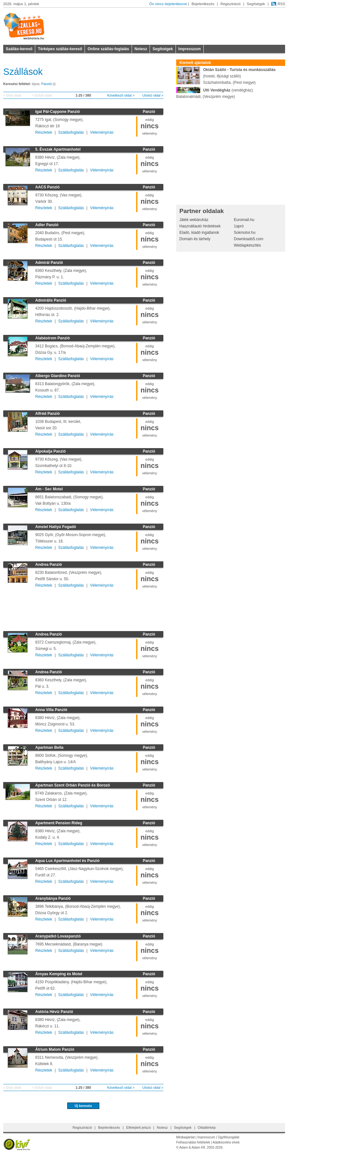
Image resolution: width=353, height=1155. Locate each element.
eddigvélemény (150, 126)
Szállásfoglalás (71, 132)
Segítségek (256, 4)
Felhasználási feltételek (193, 1142)
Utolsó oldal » (153, 95)
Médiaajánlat (185, 1137)
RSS (281, 4)
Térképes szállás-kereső (60, 49)
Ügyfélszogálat (228, 1137)
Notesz (141, 49)
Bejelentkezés (203, 4)
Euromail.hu (244, 220)
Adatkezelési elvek (226, 1142)
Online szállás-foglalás (108, 49)
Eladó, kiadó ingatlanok (199, 232)
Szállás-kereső (19, 49)
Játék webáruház (194, 220)
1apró (239, 226)
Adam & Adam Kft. (192, 1147)
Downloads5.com (248, 239)
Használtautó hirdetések (200, 226)
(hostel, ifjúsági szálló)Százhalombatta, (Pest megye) (226, 76)
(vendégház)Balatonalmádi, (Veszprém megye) (214, 93)
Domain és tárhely (194, 239)
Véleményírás (101, 132)
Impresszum (189, 49)
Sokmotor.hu (244, 232)
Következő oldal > (121, 95)
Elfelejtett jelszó (138, 1127)
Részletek (43, 132)
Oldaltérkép (207, 1127)
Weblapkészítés (247, 245)
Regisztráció (230, 4)
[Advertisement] (83, 608)
